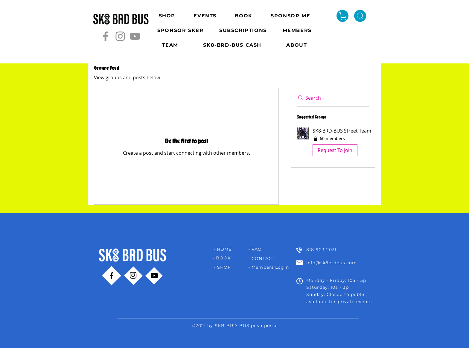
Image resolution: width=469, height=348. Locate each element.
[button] (333, 143)
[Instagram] (120, 36)
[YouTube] (135, 36)
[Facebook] (105, 36)
